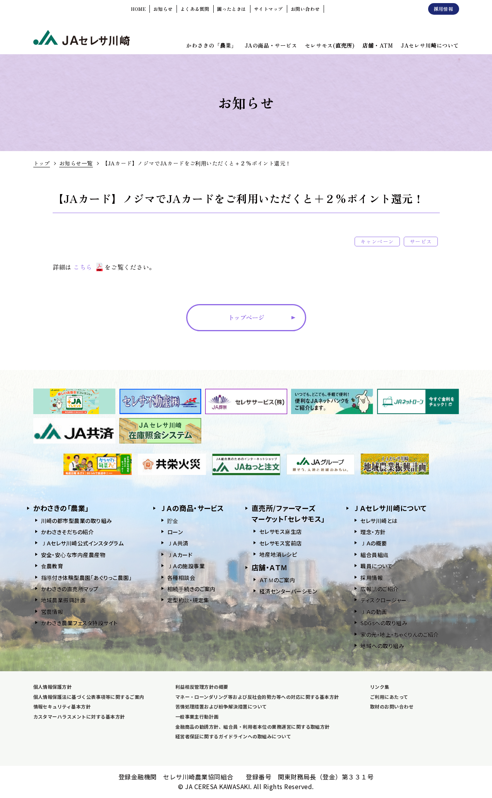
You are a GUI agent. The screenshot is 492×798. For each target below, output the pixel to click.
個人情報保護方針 (52, 686)
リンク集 (379, 686)
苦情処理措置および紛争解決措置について (221, 706)
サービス (421, 241)
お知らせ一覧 (76, 163)
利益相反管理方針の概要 (201, 686)
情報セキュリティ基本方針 (62, 706)
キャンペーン (377, 241)
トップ (41, 163)
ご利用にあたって (389, 696)
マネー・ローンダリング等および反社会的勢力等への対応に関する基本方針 (257, 696)
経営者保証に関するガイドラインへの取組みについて (233, 736)
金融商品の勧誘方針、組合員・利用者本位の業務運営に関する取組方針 (252, 726)
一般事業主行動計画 (197, 716)
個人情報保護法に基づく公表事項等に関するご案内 (88, 696)
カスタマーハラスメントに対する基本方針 (79, 716)
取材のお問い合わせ (391, 706)
